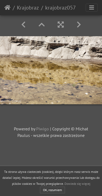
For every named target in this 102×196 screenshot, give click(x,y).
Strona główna (7, 8)
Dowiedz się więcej (77, 184)
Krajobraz (28, 7)
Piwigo (42, 128)
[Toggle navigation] (92, 8)
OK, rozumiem (52, 190)
